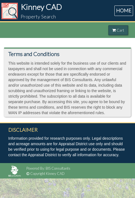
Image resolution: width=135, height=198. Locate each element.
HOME (123, 10)
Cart (118, 30)
